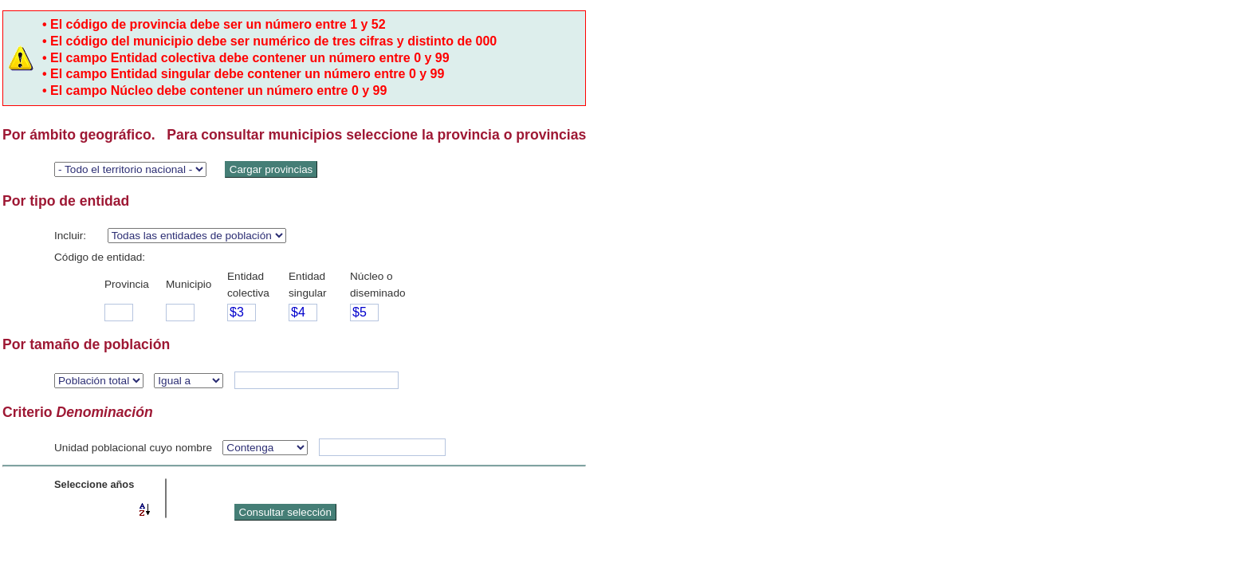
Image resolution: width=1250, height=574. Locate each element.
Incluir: (70, 236)
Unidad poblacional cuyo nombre (133, 448)
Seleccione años (94, 484)
